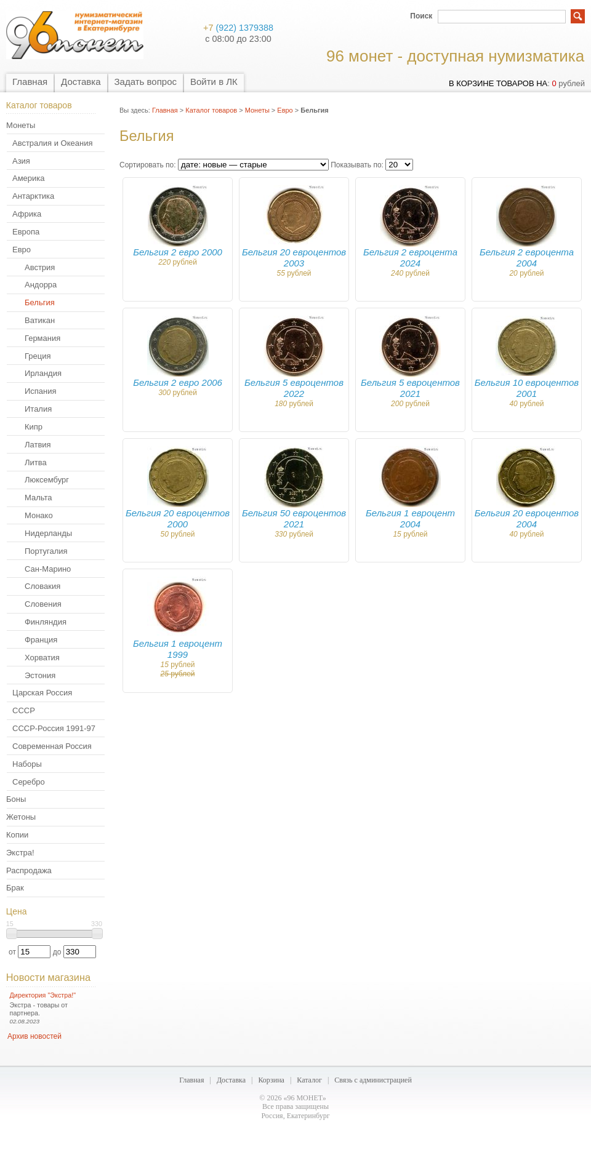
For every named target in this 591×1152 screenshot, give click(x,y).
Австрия (40, 267)
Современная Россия (52, 746)
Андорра (41, 284)
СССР (23, 710)
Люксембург (47, 479)
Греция (37, 356)
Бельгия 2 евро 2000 (177, 252)
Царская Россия (42, 692)
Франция (41, 639)
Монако (39, 515)
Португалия (46, 551)
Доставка (80, 81)
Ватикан (40, 320)
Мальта (38, 497)
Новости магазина (48, 977)
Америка (28, 178)
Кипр (33, 426)
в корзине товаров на (498, 83)
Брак (15, 887)
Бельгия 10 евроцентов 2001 (527, 388)
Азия (21, 161)
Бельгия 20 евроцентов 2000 (178, 518)
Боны (16, 799)
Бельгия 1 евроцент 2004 (410, 518)
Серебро (28, 781)
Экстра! (20, 852)
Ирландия (43, 373)
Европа (25, 231)
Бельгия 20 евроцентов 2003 (294, 257)
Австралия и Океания (52, 143)
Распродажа (29, 870)
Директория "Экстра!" (43, 995)
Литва (36, 462)
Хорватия (42, 657)
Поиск (421, 16)
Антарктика (33, 196)
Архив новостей (34, 1036)
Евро (21, 249)
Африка (26, 213)
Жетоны (21, 817)
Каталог (309, 1080)
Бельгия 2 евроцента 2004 (527, 257)
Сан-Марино (48, 569)
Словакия (42, 586)
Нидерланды (48, 533)
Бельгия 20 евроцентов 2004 (527, 518)
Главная (29, 81)
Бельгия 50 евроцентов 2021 (294, 518)
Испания (41, 391)
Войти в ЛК (214, 81)
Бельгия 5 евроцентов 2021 (410, 388)
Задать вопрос (146, 81)
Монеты (20, 125)
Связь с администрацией (373, 1080)
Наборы (27, 764)
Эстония (40, 675)
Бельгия (40, 302)
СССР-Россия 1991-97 (53, 728)
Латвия (38, 444)
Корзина (271, 1080)
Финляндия (45, 621)
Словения (43, 604)
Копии (17, 834)
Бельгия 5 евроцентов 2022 (294, 388)
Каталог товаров (211, 110)
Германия (42, 338)
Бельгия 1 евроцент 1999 (177, 649)
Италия (38, 409)
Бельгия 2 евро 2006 (177, 382)
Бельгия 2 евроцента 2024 (410, 257)
